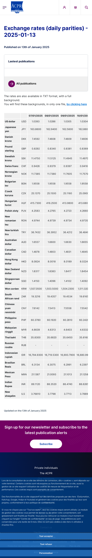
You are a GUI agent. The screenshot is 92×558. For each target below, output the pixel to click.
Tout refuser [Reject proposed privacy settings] (46, 544)
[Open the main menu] (4, 7)
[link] (22, 83)
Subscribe (46, 444)
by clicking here (77, 104)
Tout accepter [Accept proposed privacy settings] (46, 536)
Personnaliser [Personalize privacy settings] (46, 553)
